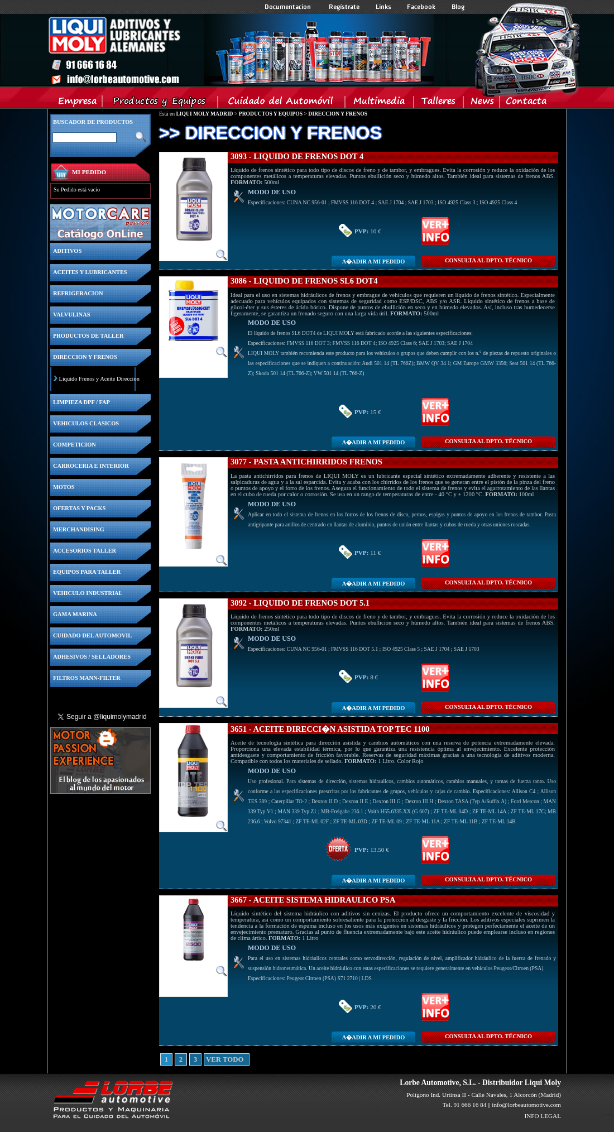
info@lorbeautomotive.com (526, 1104)
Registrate (344, 6)
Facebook (421, 6)
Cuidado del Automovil (282, 103)
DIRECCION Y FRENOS (337, 114)
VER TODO (209, 1059)
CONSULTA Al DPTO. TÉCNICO (488, 260)
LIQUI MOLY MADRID (204, 114)
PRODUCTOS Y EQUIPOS (271, 114)
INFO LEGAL (542, 1115)
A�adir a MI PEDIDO (373, 261)
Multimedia (380, 103)
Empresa (78, 103)
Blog (458, 6)
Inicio (240, 49)
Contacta (525, 103)
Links (383, 6)
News (482, 103)
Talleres (439, 103)
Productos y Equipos (160, 103)
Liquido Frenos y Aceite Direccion (99, 379)
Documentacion (289, 6)
